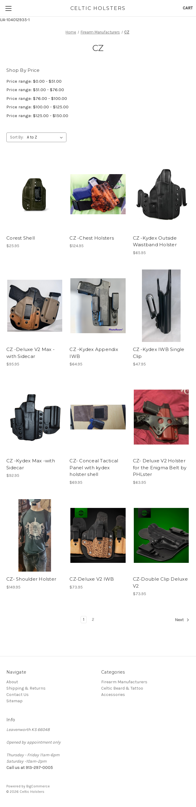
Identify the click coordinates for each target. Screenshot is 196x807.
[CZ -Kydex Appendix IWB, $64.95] (97, 306)
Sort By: (17, 137)
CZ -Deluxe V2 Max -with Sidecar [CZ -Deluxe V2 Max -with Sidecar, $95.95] (30, 352)
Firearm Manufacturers (124, 681)
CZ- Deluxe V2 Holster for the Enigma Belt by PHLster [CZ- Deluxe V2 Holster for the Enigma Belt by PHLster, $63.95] (160, 467)
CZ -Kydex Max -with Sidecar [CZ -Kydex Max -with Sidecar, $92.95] (30, 464)
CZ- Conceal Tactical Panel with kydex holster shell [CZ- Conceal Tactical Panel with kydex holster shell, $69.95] (93, 467)
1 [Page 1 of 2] (83, 619)
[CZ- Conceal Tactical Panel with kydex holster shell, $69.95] (97, 417)
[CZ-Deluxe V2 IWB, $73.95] (97, 535)
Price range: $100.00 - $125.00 (37, 107)
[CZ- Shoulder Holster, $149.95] (34, 535)
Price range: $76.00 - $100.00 (36, 98)
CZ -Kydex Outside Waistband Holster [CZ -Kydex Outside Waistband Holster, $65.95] (155, 241)
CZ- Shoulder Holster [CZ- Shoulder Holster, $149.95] (31, 579)
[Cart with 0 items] (187, 8)
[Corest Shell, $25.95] (34, 194)
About (12, 681)
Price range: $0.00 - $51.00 (34, 81)
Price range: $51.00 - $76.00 (35, 89)
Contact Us (17, 694)
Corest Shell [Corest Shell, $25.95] (20, 238)
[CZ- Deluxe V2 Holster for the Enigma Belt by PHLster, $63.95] (161, 417)
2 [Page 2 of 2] (93, 619)
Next (182, 620)
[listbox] (46, 137)
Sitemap (14, 700)
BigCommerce (38, 786)
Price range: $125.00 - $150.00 (37, 115)
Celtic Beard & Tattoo (122, 688)
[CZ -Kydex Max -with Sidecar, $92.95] (34, 417)
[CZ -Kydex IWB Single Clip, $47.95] (161, 306)
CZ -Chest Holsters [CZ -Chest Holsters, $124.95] (91, 238)
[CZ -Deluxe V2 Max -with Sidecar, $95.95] (34, 306)
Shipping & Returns (26, 688)
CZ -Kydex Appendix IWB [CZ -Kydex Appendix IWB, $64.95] (93, 352)
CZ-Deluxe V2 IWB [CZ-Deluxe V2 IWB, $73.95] (91, 579)
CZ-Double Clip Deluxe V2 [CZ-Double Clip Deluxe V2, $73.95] (160, 582)
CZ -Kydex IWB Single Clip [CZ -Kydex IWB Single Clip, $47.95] (159, 352)
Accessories (113, 694)
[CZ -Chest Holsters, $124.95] (97, 194)
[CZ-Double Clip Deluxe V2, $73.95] (161, 535)
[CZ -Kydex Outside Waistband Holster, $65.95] (161, 194)
